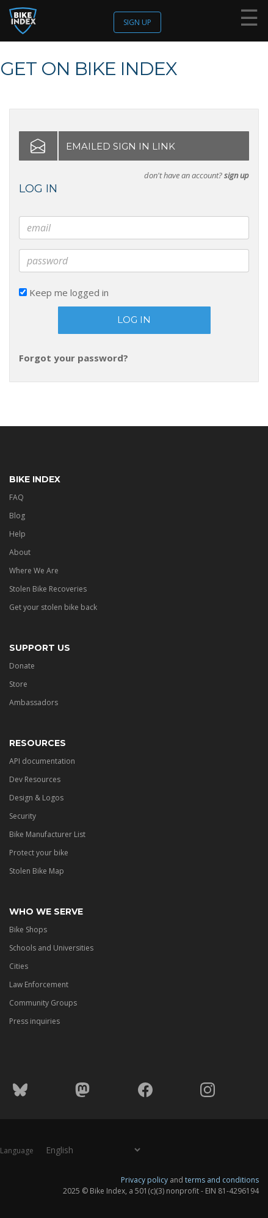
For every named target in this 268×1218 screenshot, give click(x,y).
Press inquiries (34, 1021)
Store (18, 684)
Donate (22, 666)
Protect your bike (38, 852)
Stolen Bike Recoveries (48, 589)
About (20, 552)
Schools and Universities (51, 948)
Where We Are (34, 570)
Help (17, 534)
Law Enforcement (38, 984)
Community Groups (43, 1003)
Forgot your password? (73, 358)
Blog (17, 515)
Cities (18, 966)
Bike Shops (28, 929)
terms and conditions (222, 1179)
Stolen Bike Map (36, 871)
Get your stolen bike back (53, 607)
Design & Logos (36, 797)
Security (22, 816)
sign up (236, 175)
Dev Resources (34, 779)
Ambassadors (33, 702)
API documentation (42, 761)
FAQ (16, 497)
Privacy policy (144, 1179)
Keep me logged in (64, 292)
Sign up (137, 22)
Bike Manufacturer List (47, 834)
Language (17, 1150)
